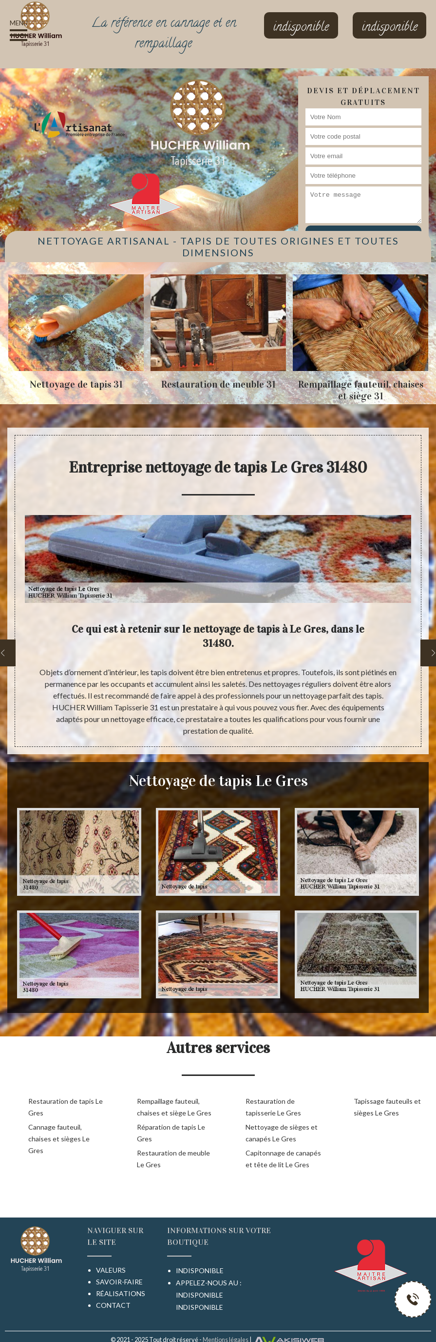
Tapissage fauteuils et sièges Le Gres (387, 1107)
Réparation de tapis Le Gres (171, 1133)
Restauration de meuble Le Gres (173, 1159)
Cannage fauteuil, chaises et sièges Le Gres (59, 1139)
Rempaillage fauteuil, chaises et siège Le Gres (174, 1107)
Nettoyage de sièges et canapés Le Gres (282, 1133)
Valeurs (111, 1270)
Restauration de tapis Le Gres (65, 1107)
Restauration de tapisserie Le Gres (273, 1107)
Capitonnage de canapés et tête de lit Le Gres (283, 1159)
